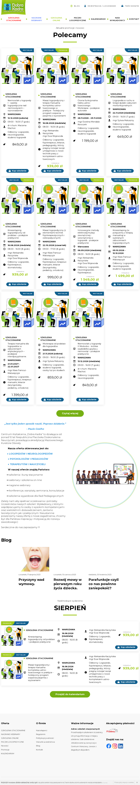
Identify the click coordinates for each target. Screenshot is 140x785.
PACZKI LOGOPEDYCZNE (77, 19)
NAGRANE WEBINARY (36, 19)
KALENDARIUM (98, 19)
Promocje (5, 750)
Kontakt (39, 750)
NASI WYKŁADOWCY (117, 19)
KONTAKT (134, 19)
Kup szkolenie (17, 171)
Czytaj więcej (70, 413)
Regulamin (40, 734)
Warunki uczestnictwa (45, 742)
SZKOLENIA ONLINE (56, 19)
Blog (75, 6)
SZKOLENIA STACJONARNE (13, 19)
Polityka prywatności (45, 738)
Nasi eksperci (41, 730)
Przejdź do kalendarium (70, 694)
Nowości (4, 746)
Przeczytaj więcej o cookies (124, 782)
